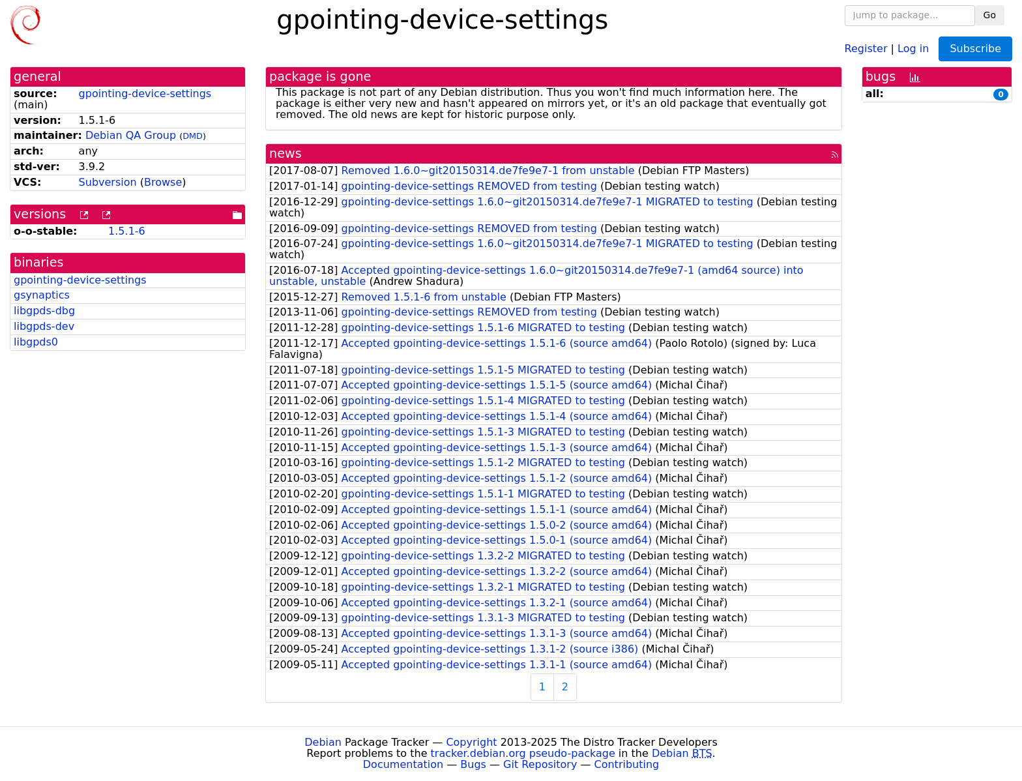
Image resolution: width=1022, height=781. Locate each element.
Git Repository (540, 764)
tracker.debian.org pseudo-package (523, 753)
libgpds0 (36, 342)
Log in (913, 48)
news (285, 153)
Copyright (471, 742)
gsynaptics (42, 295)
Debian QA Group (130, 135)
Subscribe (975, 48)
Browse (163, 182)
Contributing (627, 764)
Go (990, 15)
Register (866, 48)
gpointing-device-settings (145, 93)
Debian (323, 742)
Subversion (108, 182)
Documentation (403, 764)
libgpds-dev (44, 326)
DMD (192, 136)
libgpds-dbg (44, 310)
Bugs (473, 764)
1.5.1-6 (126, 231)
